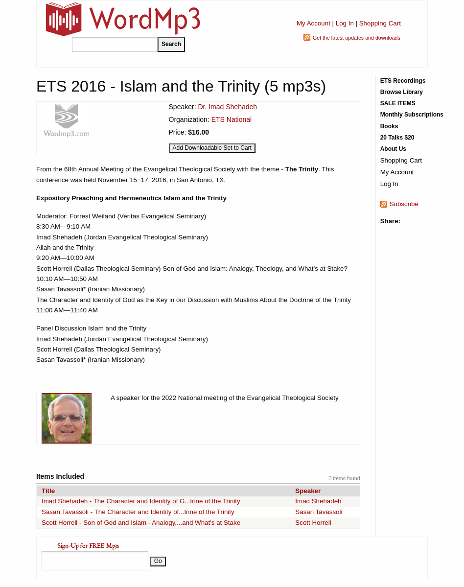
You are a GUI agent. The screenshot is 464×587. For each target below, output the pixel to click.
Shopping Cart (380, 23)
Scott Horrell (313, 522)
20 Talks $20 (397, 137)
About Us (393, 148)
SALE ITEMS (398, 103)
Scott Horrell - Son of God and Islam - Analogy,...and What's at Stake (141, 522)
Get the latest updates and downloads (356, 38)
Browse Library (401, 92)
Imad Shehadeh (318, 501)
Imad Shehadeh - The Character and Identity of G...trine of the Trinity (141, 501)
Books (389, 126)
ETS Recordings (403, 80)
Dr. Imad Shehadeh (227, 107)
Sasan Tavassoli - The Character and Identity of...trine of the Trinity (138, 512)
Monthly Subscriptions (411, 114)
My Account (313, 23)
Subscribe (404, 204)
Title (48, 490)
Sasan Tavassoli (318, 512)
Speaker (308, 490)
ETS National (231, 119)
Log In (345, 23)
